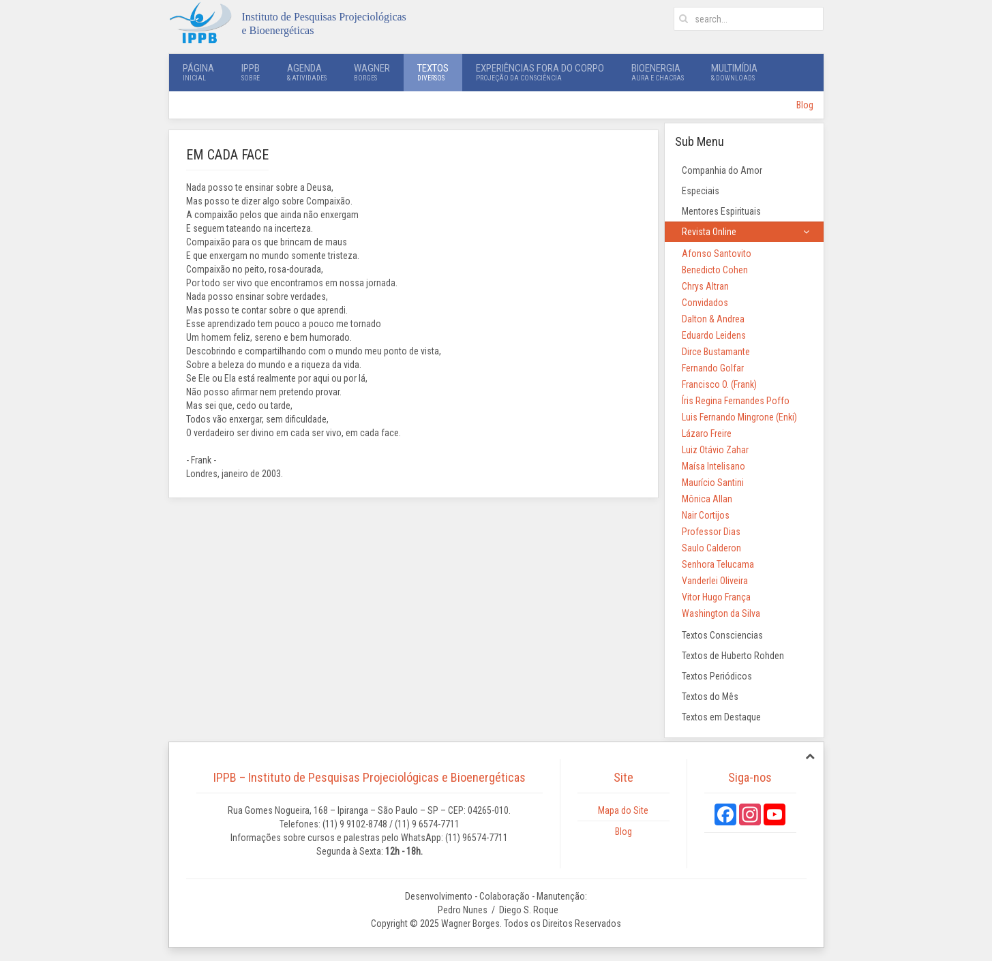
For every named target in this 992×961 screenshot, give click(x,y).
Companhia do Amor (722, 170)
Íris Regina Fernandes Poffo (736, 400)
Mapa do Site (623, 810)
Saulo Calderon (711, 548)
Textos (433, 72)
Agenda (307, 72)
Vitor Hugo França (716, 597)
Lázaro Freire (707, 433)
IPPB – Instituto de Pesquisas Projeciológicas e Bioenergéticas (369, 777)
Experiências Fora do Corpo (540, 72)
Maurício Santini (713, 482)
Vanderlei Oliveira (715, 580)
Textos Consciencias (722, 635)
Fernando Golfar (713, 368)
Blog (804, 105)
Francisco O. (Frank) (719, 384)
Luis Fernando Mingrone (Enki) (739, 417)
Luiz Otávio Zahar (715, 449)
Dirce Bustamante (716, 351)
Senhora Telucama (718, 564)
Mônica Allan (707, 498)
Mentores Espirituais (721, 211)
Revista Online (709, 231)
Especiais (700, 190)
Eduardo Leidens (714, 335)
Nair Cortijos (706, 515)
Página (198, 72)
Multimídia (734, 72)
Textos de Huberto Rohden (733, 655)
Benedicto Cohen (715, 269)
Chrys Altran (705, 286)
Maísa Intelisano (713, 466)
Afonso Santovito (716, 253)
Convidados (705, 302)
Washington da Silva (721, 613)
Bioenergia (657, 72)
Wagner (372, 72)
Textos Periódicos (717, 676)
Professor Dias (711, 531)
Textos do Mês (710, 696)
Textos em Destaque (721, 717)
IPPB (250, 72)
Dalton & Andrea (713, 319)
